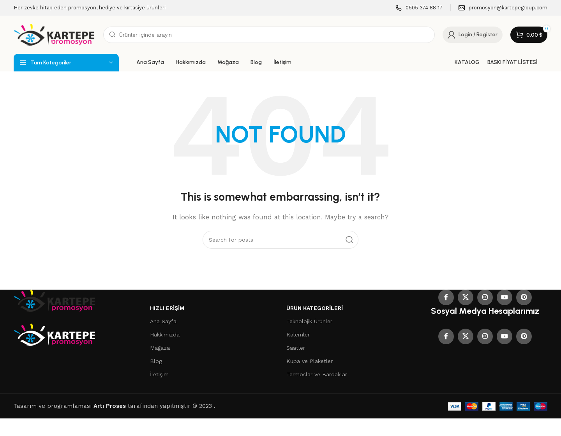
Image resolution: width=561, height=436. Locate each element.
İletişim (159, 374)
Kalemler (298, 334)
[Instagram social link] (485, 297)
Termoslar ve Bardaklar (316, 374)
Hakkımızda (165, 334)
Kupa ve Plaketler (309, 361)
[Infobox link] (419, 8)
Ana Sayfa (163, 321)
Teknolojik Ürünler (309, 321)
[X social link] (465, 297)
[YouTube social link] (504, 297)
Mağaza (160, 348)
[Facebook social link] (446, 297)
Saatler (295, 348)
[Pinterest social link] (524, 297)
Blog (156, 361)
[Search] (269, 35)
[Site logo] (54, 34)
